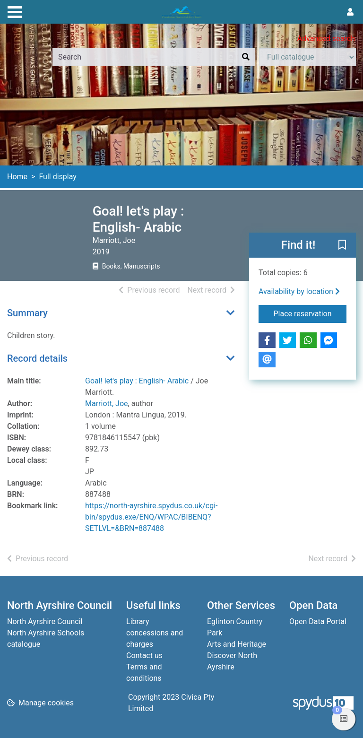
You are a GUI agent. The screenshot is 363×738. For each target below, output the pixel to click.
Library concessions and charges (154, 633)
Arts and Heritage (236, 644)
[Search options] (307, 57)
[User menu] (350, 12)
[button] (342, 246)
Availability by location (299, 291)
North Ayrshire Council (44, 621)
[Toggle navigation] (15, 11)
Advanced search (326, 38)
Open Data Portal (317, 621)
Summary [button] (27, 313)
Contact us (144, 655)
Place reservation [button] (310, 313)
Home (17, 176)
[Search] (245, 57)
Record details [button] (37, 358)
